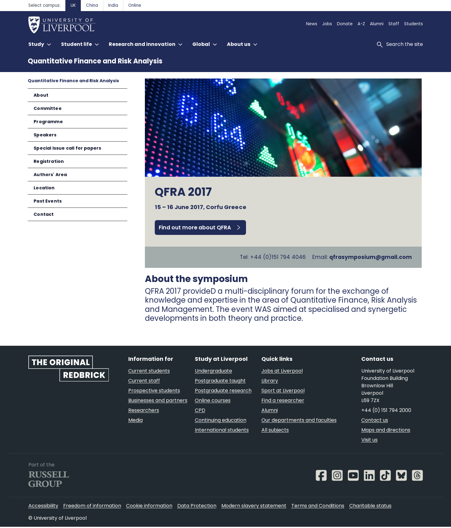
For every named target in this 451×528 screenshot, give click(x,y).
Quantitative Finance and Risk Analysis (95, 61)
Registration (49, 161)
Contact (44, 214)
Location (44, 188)
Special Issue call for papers (67, 148)
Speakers (45, 135)
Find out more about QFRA (195, 227)
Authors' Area (50, 174)
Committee (48, 108)
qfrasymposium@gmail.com (370, 257)
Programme (48, 122)
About (41, 95)
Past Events (48, 201)
